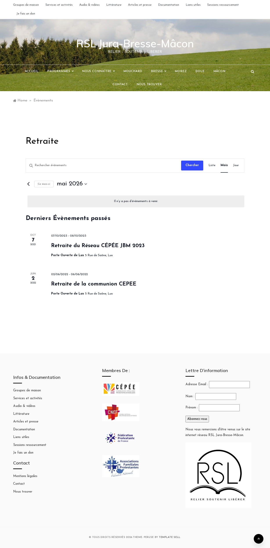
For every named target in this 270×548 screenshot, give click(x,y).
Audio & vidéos (89, 5)
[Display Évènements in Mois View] (224, 165)
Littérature (113, 5)
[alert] (135, 201)
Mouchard (132, 71)
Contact (120, 84)
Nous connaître (98, 71)
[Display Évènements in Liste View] (212, 165)
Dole (199, 71)
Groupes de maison (26, 5)
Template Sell (169, 537)
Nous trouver (149, 84)
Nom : (189, 396)
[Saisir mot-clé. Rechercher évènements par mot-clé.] (103, 165)
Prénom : (191, 407)
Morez (181, 71)
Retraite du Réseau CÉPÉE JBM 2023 (98, 245)
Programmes (60, 71)
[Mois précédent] (28, 184)
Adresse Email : (217, 384)
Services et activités (59, 5)
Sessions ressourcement (223, 5)
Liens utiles (193, 5)
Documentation (168, 5)
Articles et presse (139, 5)
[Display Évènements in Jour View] (236, 165)
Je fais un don (25, 13)
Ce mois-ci (44, 184)
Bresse (158, 71)
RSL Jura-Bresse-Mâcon (135, 43)
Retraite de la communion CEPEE (93, 284)
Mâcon (219, 71)
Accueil (31, 71)
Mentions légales (25, 476)
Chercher (192, 165)
